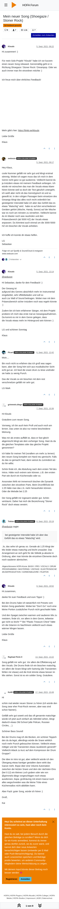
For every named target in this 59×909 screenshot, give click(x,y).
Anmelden (25, 879)
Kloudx (11, 46)
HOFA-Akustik (29, 895)
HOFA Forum (30, 5)
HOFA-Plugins (16, 895)
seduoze (12, 158)
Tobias (11, 521)
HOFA (6, 895)
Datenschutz (47, 898)
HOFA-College (42, 895)
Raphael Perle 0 (15, 657)
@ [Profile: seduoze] (7, 277)
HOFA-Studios (19, 898)
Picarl (10, 352)
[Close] (53, 822)
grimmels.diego (15, 405)
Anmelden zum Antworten (43, 35)
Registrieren (11, 879)
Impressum (30, 898)
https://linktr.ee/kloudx (28, 130)
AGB (39, 898)
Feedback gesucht (12, 25)
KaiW (10, 692)
